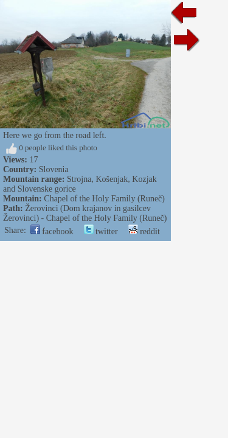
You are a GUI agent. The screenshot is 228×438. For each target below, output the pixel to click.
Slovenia (54, 169)
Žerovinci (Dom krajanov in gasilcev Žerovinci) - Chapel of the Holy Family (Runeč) (85, 213)
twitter (101, 231)
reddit (144, 231)
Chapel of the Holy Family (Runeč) (104, 198)
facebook (52, 231)
